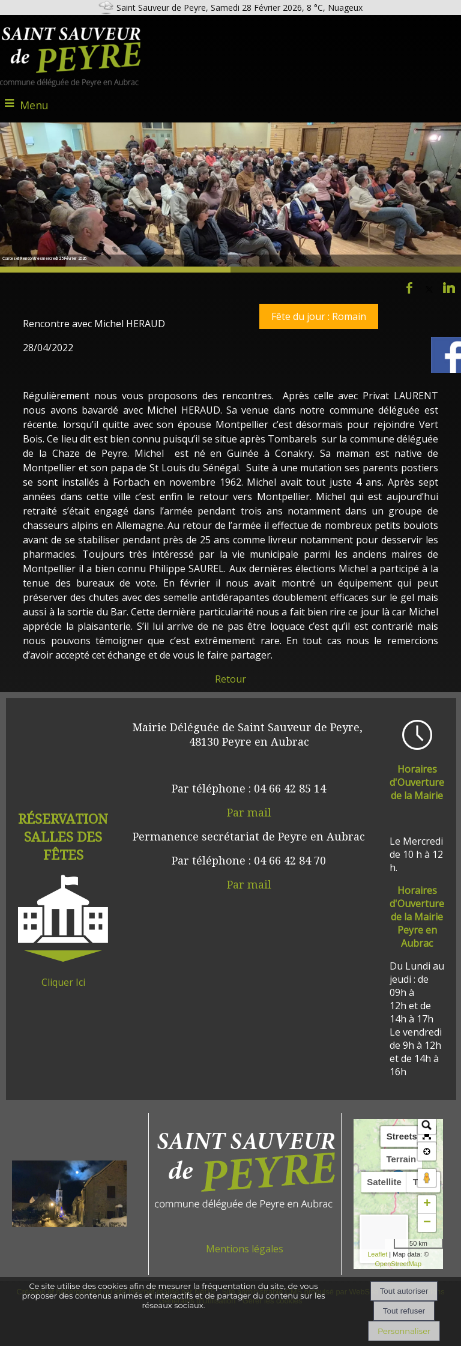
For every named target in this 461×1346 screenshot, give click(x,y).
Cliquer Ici (63, 982)
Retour (230, 679)
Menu (34, 105)
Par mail (249, 812)
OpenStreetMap (398, 1263)
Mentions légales (244, 1248)
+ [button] (427, 1204)
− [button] (427, 1223)
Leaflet (377, 1254)
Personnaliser (404, 1331)
